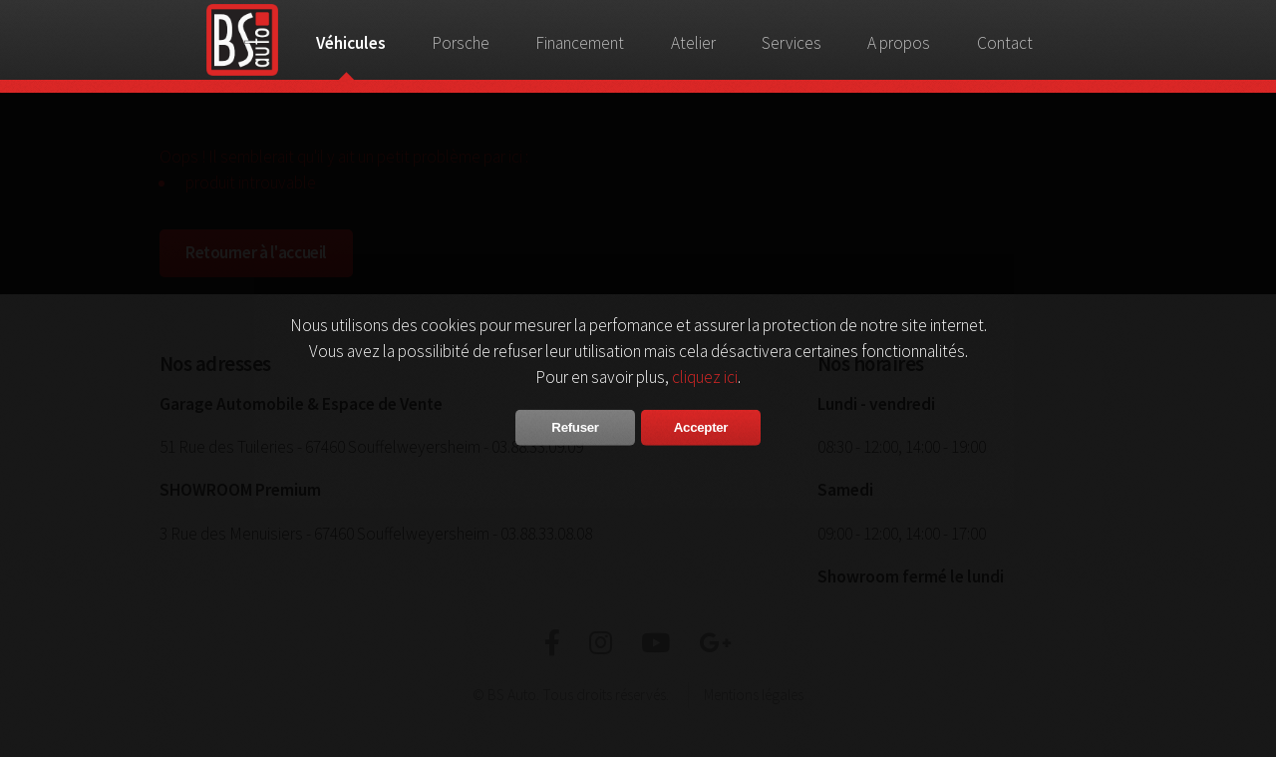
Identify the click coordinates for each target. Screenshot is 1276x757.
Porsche (460, 43)
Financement (579, 43)
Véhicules (351, 43)
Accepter (701, 426)
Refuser (574, 426)
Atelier (693, 43)
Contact (1005, 43)
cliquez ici (705, 376)
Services (791, 43)
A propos (898, 43)
